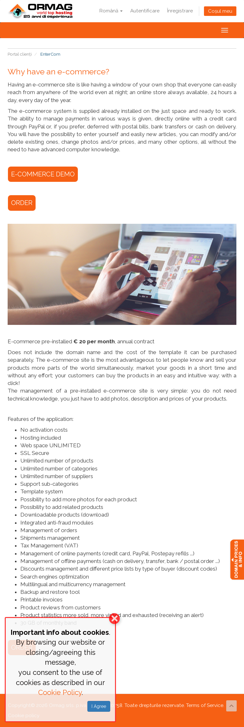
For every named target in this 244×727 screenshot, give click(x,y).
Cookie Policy (60, 692)
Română (111, 11)
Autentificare (144, 11)
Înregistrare (180, 11)
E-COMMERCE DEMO (43, 174)
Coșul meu (220, 11)
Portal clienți (20, 54)
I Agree (99, 706)
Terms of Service (204, 705)
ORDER (21, 203)
